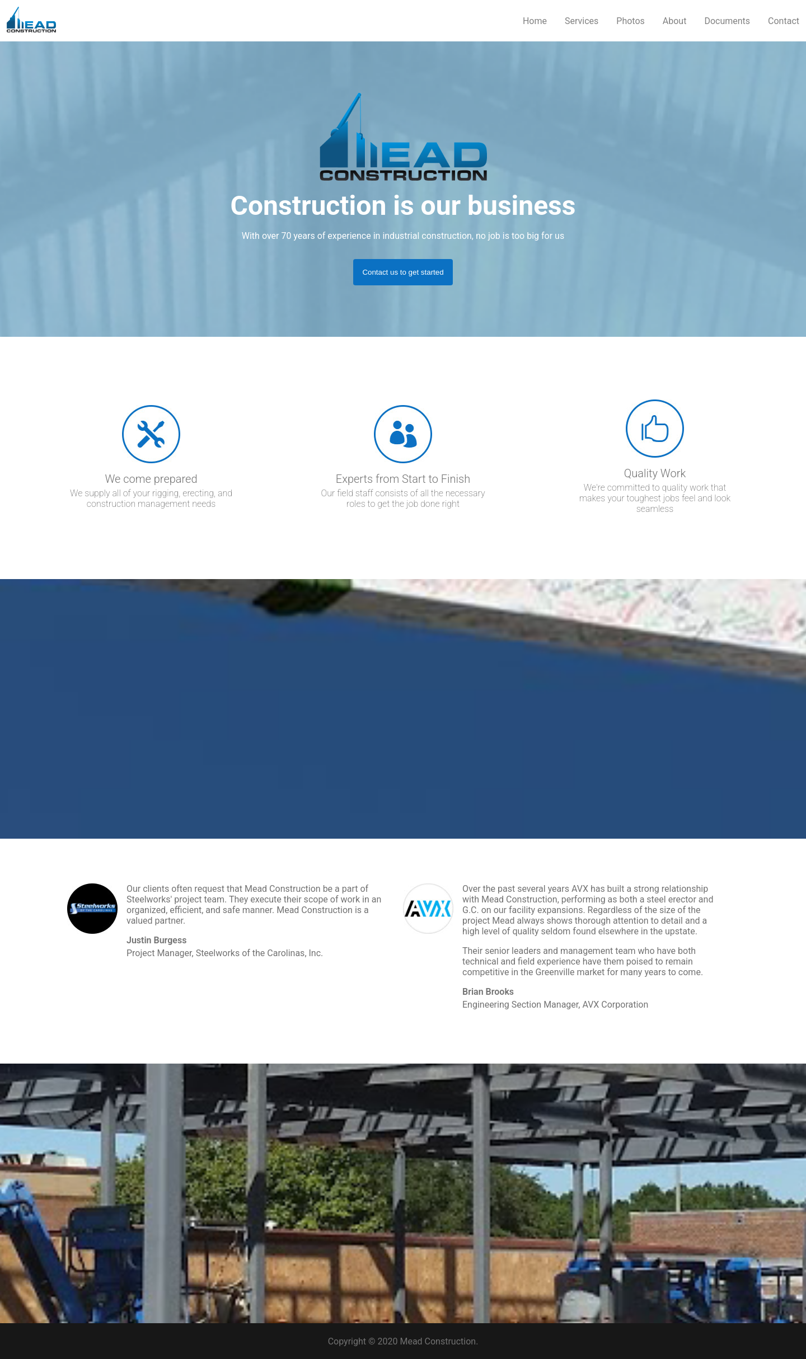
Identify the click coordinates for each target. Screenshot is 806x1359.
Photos (630, 21)
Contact (783, 21)
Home (535, 21)
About (675, 21)
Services (581, 21)
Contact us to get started (402, 272)
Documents (727, 21)
